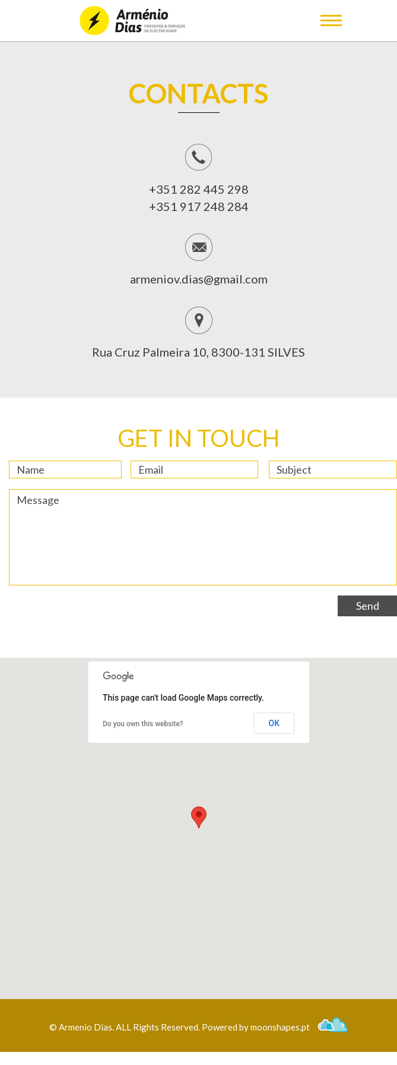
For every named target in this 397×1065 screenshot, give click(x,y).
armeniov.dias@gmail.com (199, 279)
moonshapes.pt (299, 1027)
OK (274, 723)
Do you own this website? (143, 724)
